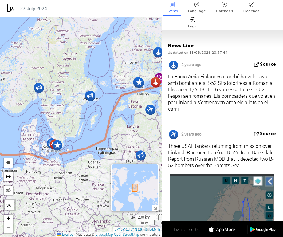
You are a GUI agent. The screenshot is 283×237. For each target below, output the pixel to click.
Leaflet (65, 234)
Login (193, 22)
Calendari (224, 7)
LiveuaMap (104, 234)
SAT (9, 205)
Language (197, 7)
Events (172, 7)
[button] (57, 145)
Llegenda (251, 7)
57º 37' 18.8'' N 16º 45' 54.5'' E (137, 229)
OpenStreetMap (126, 234)
